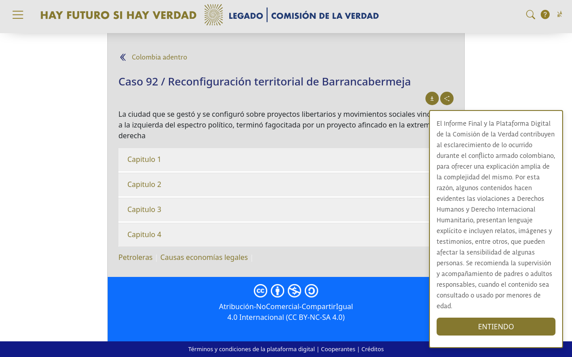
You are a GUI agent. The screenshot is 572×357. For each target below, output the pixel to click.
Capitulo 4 (144, 234)
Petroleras (135, 257)
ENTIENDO (496, 327)
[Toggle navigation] (17, 15)
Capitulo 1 (144, 159)
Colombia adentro (159, 57)
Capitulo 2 (144, 184)
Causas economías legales (204, 257)
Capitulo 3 (144, 209)
